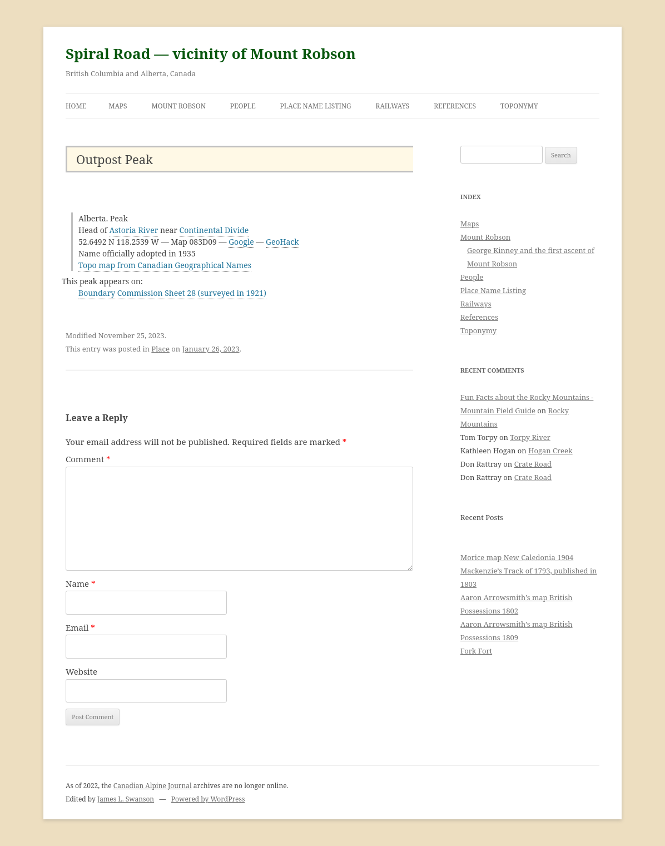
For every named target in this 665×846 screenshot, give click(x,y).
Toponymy (519, 106)
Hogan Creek (550, 451)
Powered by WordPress (208, 799)
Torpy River (530, 437)
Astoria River (134, 230)
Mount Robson (179, 106)
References (455, 106)
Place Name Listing (315, 106)
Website (81, 671)
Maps (117, 106)
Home (76, 106)
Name (81, 583)
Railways (393, 106)
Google (241, 241)
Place (160, 349)
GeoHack (282, 241)
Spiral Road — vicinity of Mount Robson (211, 53)
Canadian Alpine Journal (152, 785)
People (243, 106)
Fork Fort (476, 651)
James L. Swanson (125, 799)
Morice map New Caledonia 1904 (516, 557)
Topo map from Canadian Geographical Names (164, 265)
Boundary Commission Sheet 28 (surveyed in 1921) (172, 293)
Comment (88, 458)
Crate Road (533, 464)
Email (80, 627)
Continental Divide (214, 230)
